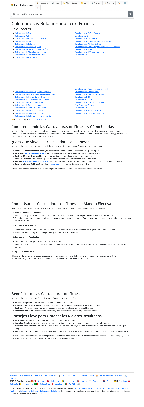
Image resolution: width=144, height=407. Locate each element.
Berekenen (97, 381)
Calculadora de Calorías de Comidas (30, 113)
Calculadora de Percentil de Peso (29, 110)
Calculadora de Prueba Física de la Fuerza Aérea (35, 94)
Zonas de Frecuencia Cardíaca (36, 161)
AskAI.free (73, 384)
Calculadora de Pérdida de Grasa (88, 110)
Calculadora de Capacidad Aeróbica (89, 113)
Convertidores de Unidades (110, 376)
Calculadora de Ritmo (24, 41)
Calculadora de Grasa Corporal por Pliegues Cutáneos (97, 46)
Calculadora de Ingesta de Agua (28, 105)
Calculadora (28, 384)
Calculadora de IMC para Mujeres (29, 102)
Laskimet (84, 381)
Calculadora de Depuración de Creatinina (32, 97)
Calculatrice (45, 384)
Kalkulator (122, 381)
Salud (40, 393)
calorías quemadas (56, 164)
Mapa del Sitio (88, 376)
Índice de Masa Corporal (35, 153)
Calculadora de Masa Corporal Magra (30, 52)
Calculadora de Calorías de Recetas (89, 94)
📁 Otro (84, 3)
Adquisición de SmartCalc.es (46, 376)
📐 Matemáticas (70, 3)
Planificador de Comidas (85, 105)
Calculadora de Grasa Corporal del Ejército (33, 91)
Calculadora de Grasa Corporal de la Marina (93, 41)
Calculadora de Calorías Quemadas (30, 55)
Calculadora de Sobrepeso (86, 38)
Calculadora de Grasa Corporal (28, 46)
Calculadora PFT (81, 108)
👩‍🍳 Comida (109, 3)
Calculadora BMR (22, 36)
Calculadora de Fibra (83, 49)
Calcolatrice (59, 384)
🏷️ (119, 3)
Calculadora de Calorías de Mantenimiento (33, 116)
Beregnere (42, 381)
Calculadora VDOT (82, 97)
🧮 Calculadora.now (22, 5)
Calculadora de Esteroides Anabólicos (31, 38)
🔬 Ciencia (96, 3)
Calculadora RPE (81, 55)
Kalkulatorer (71, 381)
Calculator (14, 384)
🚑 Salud (55, 3)
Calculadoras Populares (70, 376)
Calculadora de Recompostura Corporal (91, 89)
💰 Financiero (42, 3)
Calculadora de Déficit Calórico (87, 33)
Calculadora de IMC (23, 33)
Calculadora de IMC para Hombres (89, 52)
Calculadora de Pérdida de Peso (88, 44)
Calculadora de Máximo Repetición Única (32, 49)
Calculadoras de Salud (38, 119)
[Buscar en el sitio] (69, 14)
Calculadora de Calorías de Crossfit (89, 102)
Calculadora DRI (81, 36)
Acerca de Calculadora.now (21, 376)
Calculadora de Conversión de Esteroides (32, 108)
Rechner (110, 381)
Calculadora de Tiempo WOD (87, 91)
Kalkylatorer (56, 381)
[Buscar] (130, 14)
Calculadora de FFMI (83, 99)
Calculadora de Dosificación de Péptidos (32, 99)
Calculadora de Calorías (25, 44)
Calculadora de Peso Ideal (26, 57)
